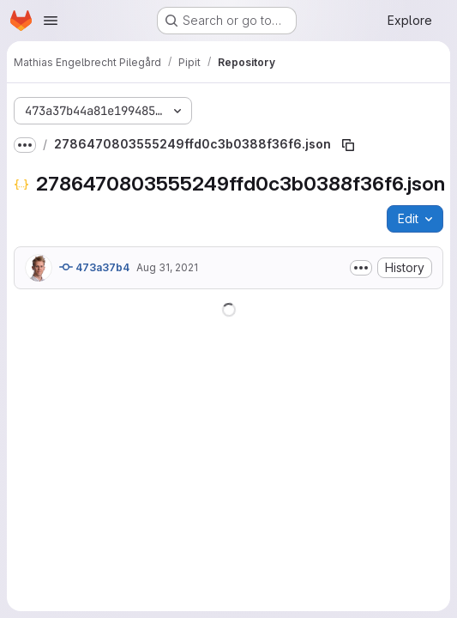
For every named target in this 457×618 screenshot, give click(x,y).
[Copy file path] (348, 145)
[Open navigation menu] (50, 20)
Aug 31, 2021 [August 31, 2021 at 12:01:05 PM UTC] (167, 267)
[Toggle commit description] (361, 268)
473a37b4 (94, 267)
